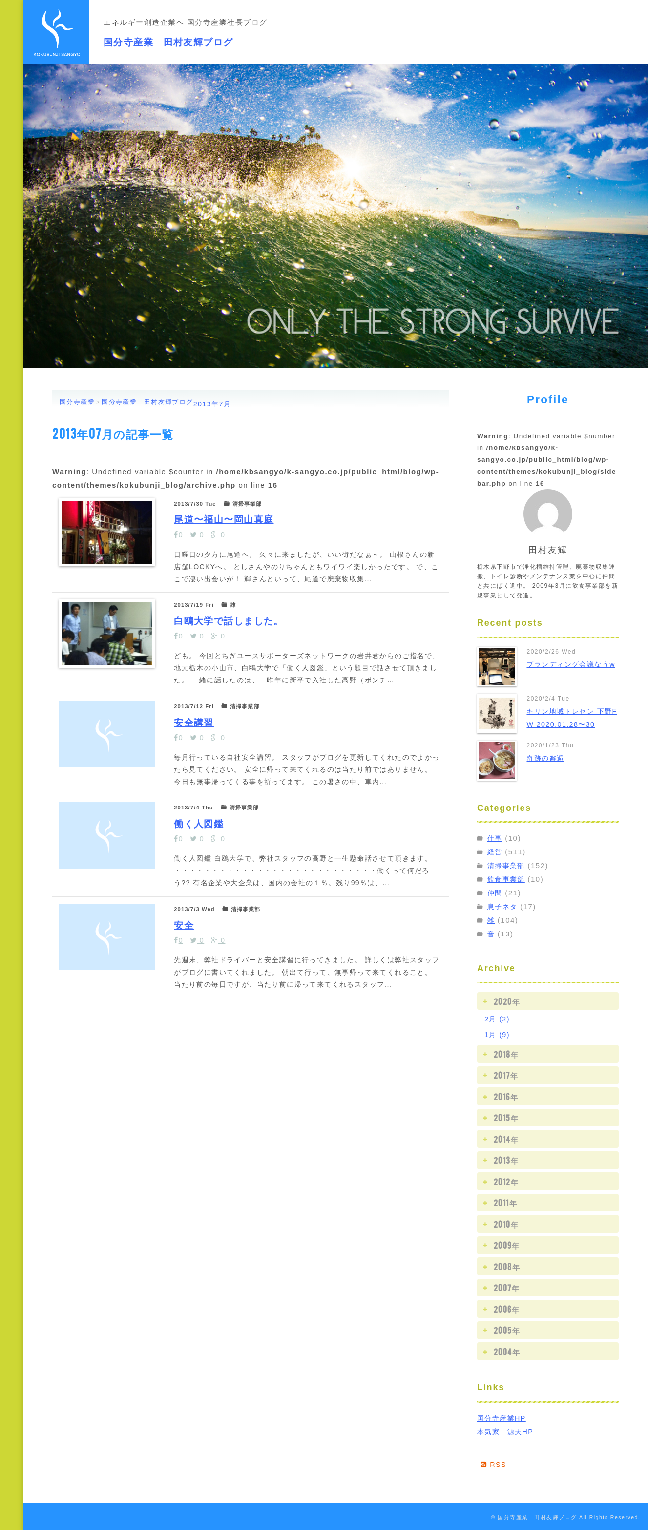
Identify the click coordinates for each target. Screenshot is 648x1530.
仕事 (495, 838)
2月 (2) (497, 1019)
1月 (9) (497, 1034)
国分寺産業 (77, 401)
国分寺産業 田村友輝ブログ (198, 38)
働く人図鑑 (207, 940)
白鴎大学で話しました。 (244, 665)
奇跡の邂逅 (546, 758)
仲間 (495, 893)
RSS (494, 1463)
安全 (189, 1077)
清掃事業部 (507, 865)
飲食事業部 (507, 879)
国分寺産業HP (503, 1417)
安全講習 (201, 803)
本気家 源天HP (507, 1430)
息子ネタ (503, 906)
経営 (495, 852)
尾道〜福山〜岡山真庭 (237, 528)
